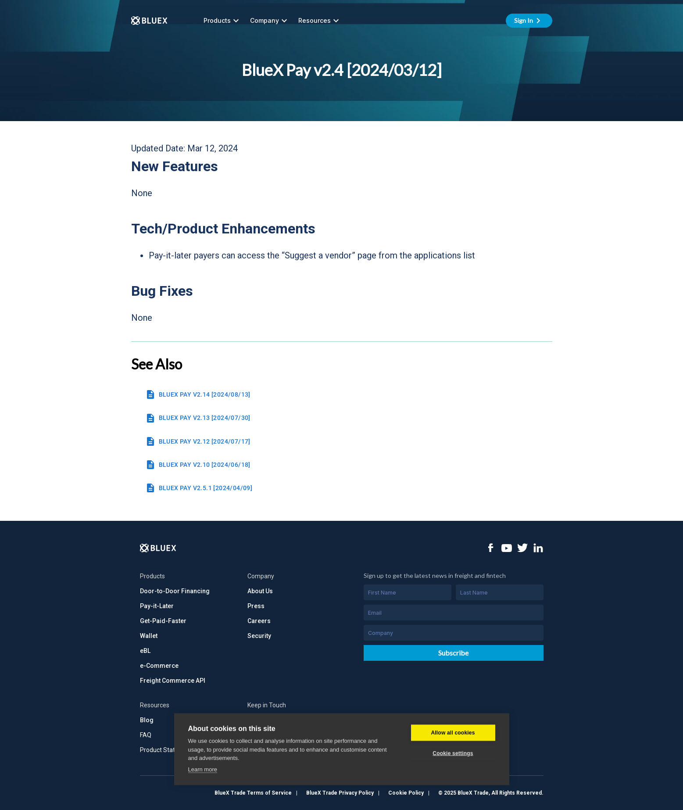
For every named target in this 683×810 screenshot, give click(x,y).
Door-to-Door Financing (175, 591)
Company (270, 20)
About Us (260, 591)
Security (259, 635)
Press (256, 605)
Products (222, 20)
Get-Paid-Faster (163, 620)
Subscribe (453, 653)
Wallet (148, 635)
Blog (147, 720)
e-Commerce (159, 665)
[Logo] (158, 548)
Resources (319, 20)
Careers (259, 620)
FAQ (145, 734)
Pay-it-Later (157, 605)
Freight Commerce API (172, 680)
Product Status (161, 749)
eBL (145, 650)
